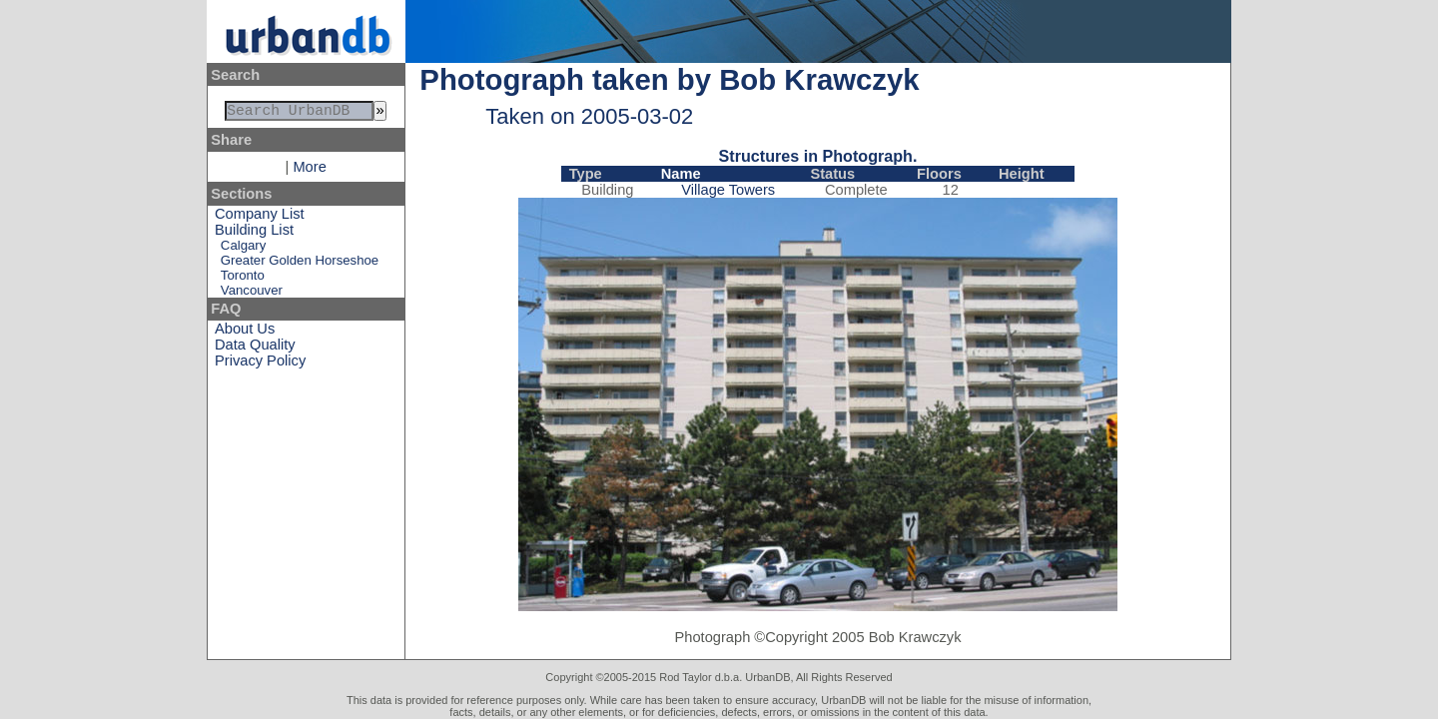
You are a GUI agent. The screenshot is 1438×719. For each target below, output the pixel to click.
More (309, 171)
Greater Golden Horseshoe (299, 264)
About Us (245, 333)
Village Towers (728, 190)
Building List (254, 234)
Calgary (243, 249)
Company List (260, 218)
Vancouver (252, 294)
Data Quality (255, 349)
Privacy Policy (260, 364)
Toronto (243, 279)
